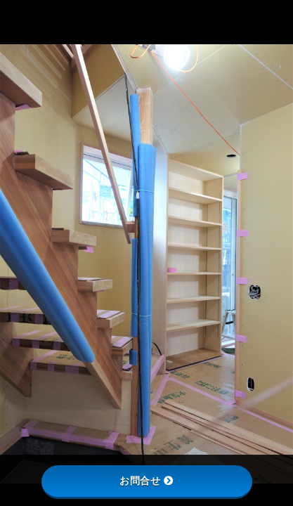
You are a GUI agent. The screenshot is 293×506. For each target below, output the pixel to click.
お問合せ (146, 480)
